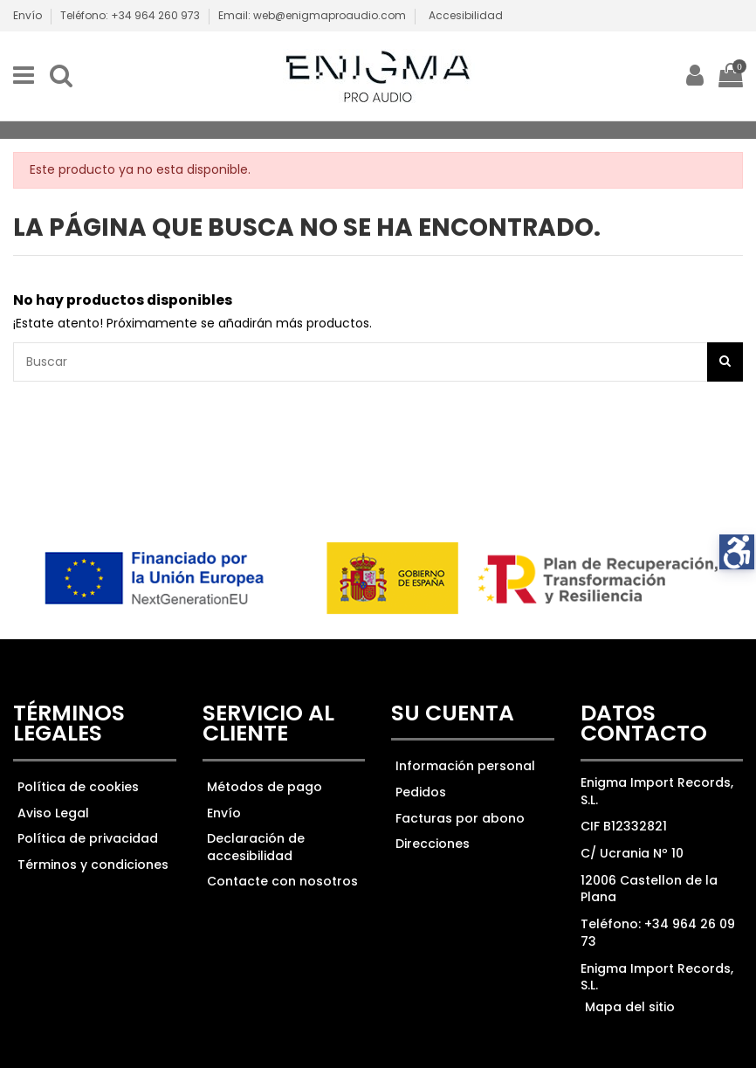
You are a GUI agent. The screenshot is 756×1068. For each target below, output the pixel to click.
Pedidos (420, 792)
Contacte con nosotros (282, 881)
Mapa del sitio (630, 1007)
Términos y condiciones (92, 864)
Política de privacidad (87, 838)
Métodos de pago (264, 787)
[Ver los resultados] (378, 362)
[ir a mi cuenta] (694, 76)
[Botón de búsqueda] (725, 362)
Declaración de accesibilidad (256, 847)
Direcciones (432, 843)
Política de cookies (78, 787)
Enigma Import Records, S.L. (657, 977)
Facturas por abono (460, 818)
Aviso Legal (53, 813)
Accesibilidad (466, 15)
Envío (29, 15)
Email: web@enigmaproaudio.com (312, 15)
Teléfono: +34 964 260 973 (131, 15)
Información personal (465, 766)
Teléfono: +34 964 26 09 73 (658, 932)
